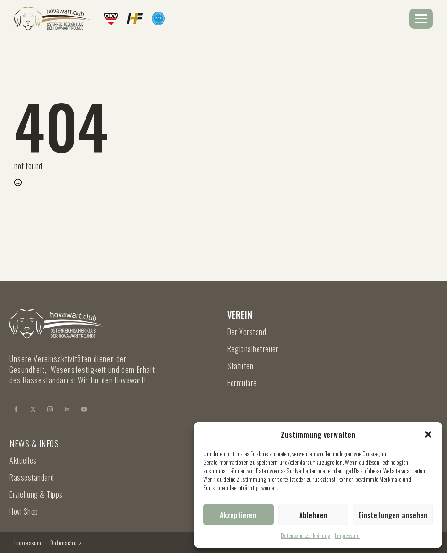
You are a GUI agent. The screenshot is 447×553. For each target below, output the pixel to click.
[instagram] (50, 409)
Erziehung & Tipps (36, 494)
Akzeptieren (238, 515)
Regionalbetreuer (252, 348)
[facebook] (16, 409)
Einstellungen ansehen (393, 515)
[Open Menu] (421, 19)
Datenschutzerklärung (305, 535)
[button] (428, 434)
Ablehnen (313, 515)
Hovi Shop (23, 511)
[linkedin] (67, 409)
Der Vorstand (246, 331)
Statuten (240, 366)
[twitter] (33, 409)
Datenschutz (66, 542)
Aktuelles (23, 460)
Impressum (347, 535)
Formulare (242, 383)
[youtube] (84, 409)
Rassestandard (31, 477)
